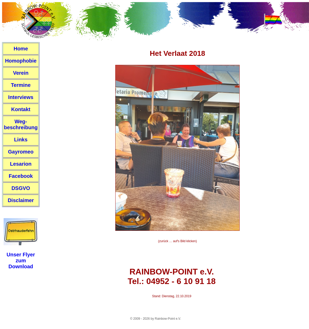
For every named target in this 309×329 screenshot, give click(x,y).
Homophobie (20, 61)
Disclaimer (21, 200)
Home (21, 48)
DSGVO (20, 188)
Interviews (21, 97)
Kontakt (20, 109)
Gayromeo (21, 152)
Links (20, 139)
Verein (20, 73)
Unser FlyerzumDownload (20, 260)
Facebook (21, 176)
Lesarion (20, 164)
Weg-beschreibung (21, 124)
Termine (20, 85)
